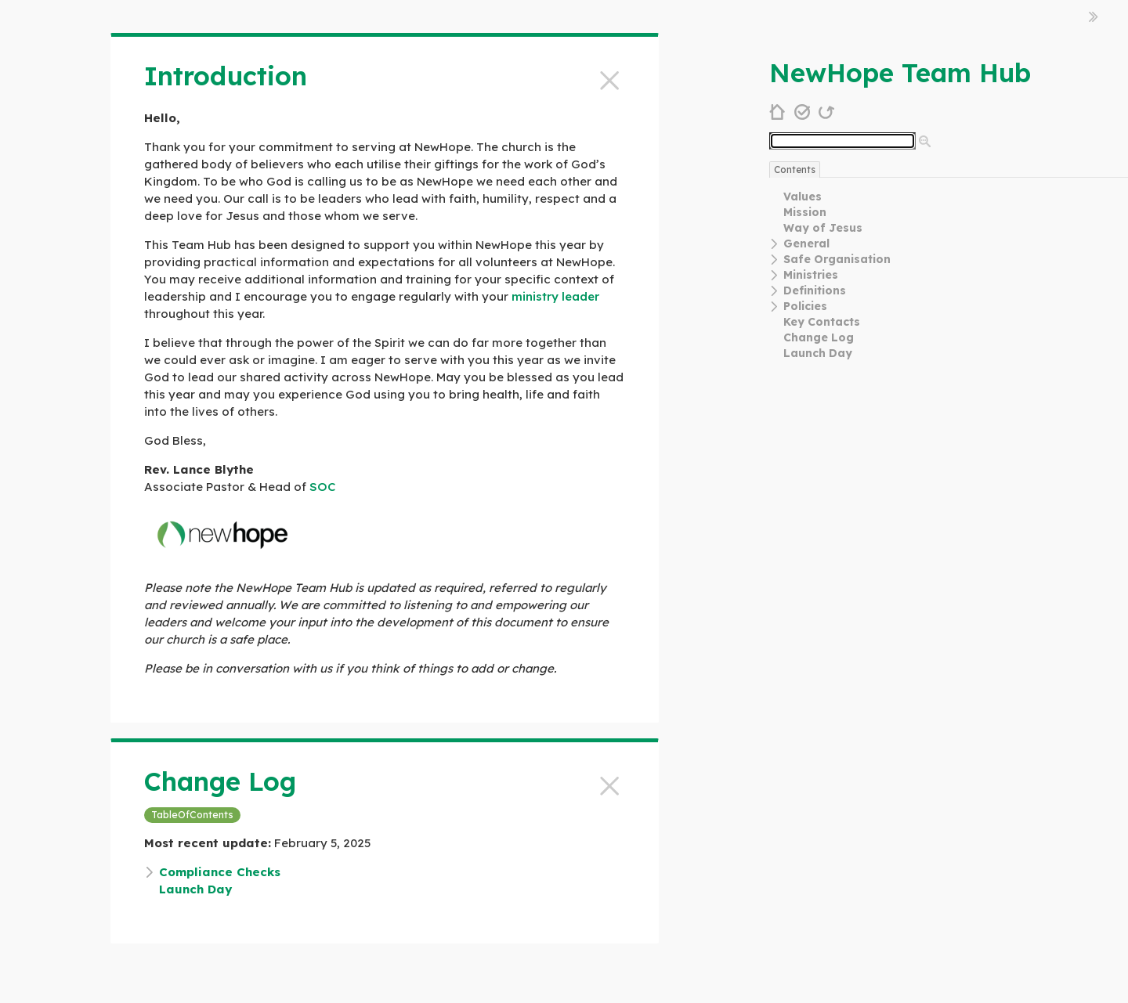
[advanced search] (925, 142)
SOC (322, 486)
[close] (610, 78)
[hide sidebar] (1093, 17)
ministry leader (555, 296)
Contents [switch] (794, 169)
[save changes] (802, 111)
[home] (777, 111)
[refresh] (827, 111)
